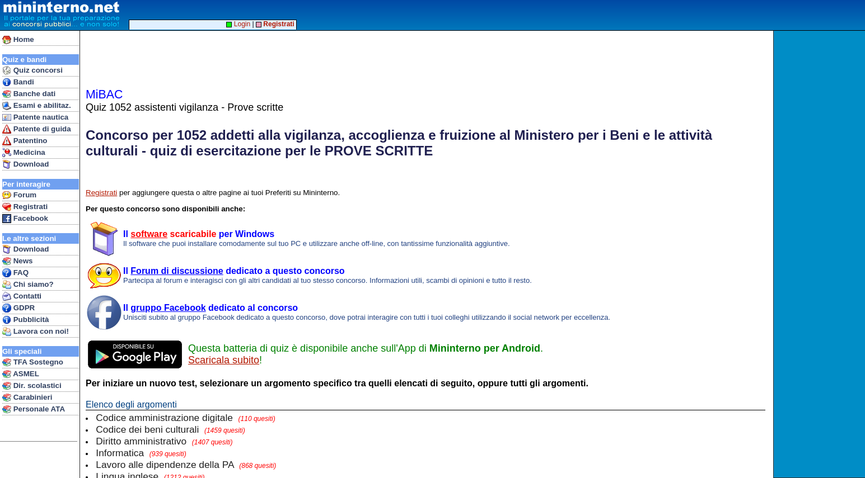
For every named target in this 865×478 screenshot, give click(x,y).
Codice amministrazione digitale (185, 417)
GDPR (18, 308)
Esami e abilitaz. (36, 105)
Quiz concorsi (32, 70)
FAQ (15, 272)
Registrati (25, 206)
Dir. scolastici (32, 385)
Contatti (21, 296)
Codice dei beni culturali (170, 429)
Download (25, 164)
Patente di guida (36, 129)
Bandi (18, 82)
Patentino (24, 140)
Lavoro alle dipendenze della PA (186, 464)
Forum (19, 195)
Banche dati (28, 93)
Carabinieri (27, 397)
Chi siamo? (28, 284)
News (17, 261)
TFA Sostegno (32, 362)
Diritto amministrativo (164, 441)
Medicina (23, 152)
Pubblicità (25, 319)
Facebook (25, 218)
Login (238, 24)
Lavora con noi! (35, 331)
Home (18, 39)
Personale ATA (33, 409)
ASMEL (20, 374)
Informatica (141, 452)
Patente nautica (35, 117)
